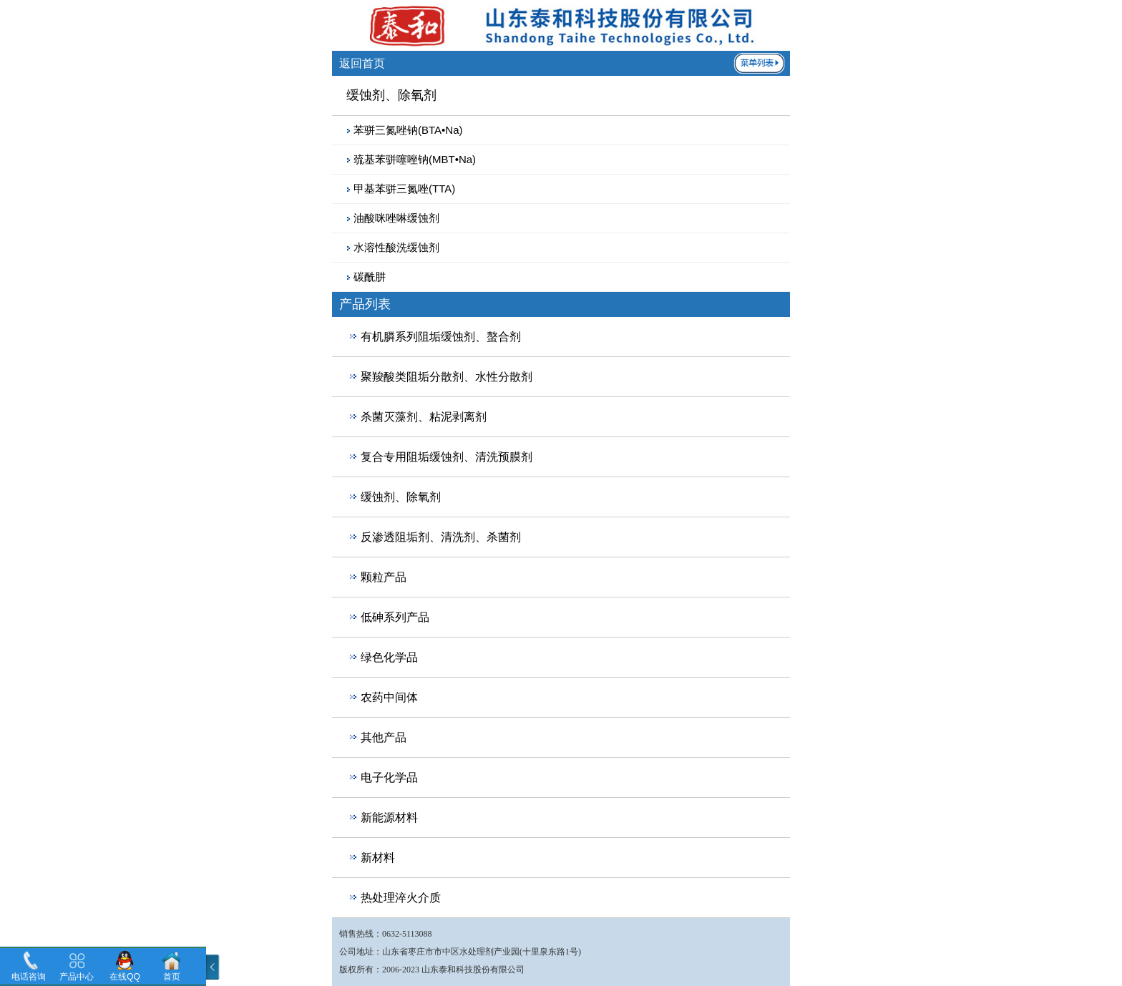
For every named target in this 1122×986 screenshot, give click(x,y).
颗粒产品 (383, 577)
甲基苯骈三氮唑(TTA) (404, 188)
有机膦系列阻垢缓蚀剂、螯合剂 (441, 337)
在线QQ (124, 977)
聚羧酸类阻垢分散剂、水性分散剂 (446, 377)
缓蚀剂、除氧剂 (401, 497)
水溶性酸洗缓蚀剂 (396, 247)
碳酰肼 (369, 276)
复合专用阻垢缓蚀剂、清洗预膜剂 (446, 457)
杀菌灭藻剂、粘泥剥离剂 (424, 417)
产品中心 (76, 977)
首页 (171, 977)
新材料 (378, 857)
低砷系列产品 (395, 617)
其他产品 (383, 737)
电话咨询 (28, 977)
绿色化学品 (389, 657)
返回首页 (362, 63)
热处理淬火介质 (401, 898)
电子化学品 (389, 777)
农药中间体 (389, 697)
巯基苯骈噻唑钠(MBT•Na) (414, 159)
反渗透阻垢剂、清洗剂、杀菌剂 (441, 537)
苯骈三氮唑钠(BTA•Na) (407, 130)
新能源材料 (389, 817)
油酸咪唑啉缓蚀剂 (396, 218)
